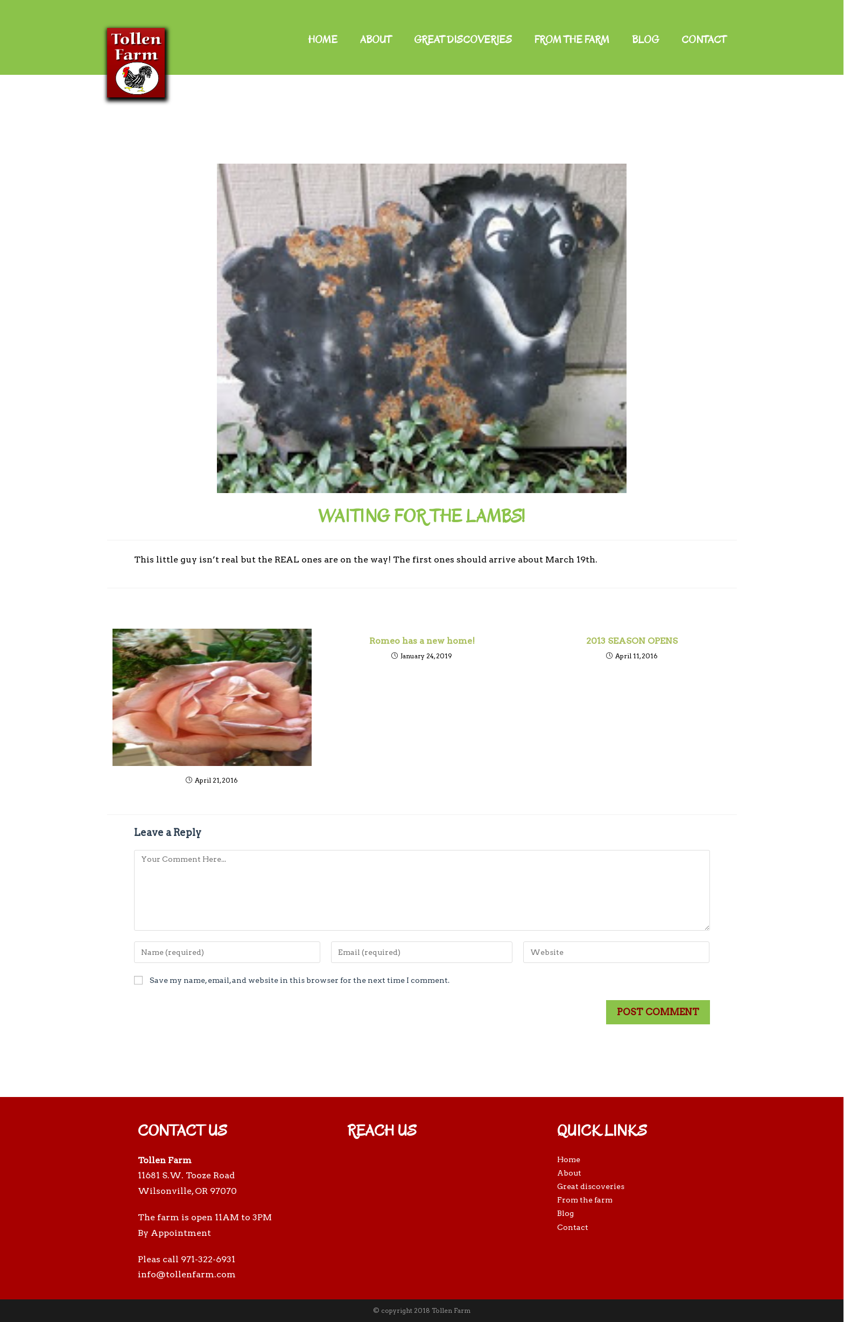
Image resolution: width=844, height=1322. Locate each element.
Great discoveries (463, 40)
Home (322, 40)
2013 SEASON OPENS (632, 641)
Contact (703, 40)
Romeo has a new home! (422, 641)
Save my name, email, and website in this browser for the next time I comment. (299, 980)
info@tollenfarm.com (187, 1274)
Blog (645, 40)
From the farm (571, 40)
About (375, 40)
